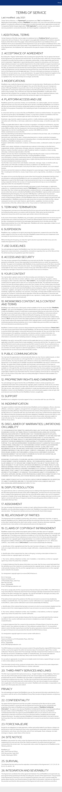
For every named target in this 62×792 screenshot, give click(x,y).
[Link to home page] (2, 2)
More (59, 3)
